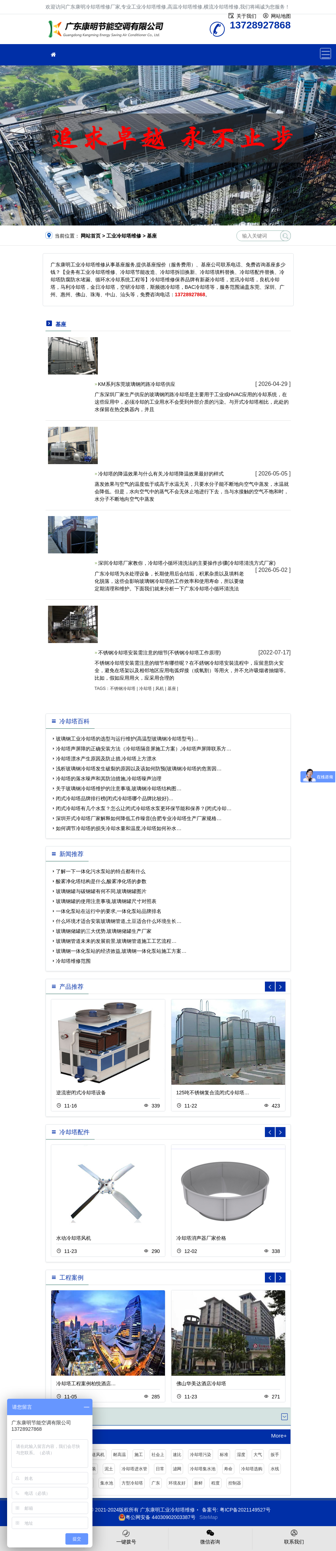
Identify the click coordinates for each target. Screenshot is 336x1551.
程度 (215, 1483)
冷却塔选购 (251, 1468)
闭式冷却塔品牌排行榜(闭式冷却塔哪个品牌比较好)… (115, 798)
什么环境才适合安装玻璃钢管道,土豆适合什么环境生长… (119, 921)
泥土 (109, 1468)
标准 (224, 1454)
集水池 (106, 1483)
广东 (155, 1483)
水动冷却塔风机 (73, 1238)
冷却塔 (145, 688)
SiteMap (208, 1517)
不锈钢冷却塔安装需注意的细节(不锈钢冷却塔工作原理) (159, 652)
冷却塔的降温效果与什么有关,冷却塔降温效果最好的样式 (161, 474)
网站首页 (91, 236)
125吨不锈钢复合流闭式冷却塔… (212, 1092)
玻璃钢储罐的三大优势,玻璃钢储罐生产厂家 (104, 931)
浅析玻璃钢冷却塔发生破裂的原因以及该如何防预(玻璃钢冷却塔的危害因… (139, 768)
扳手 (275, 1454)
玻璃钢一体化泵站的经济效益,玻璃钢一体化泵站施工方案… (121, 951)
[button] (281, 987)
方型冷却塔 (132, 1483)
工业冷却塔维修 (108, 31)
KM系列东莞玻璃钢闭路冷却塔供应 (136, 384)
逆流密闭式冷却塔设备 (81, 1092)
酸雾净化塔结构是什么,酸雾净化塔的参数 (101, 881)
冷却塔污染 (200, 1454)
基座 (171, 688)
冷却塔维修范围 (73, 961)
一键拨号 (126, 1536)
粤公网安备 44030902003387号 (157, 1517)
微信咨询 (210, 1536)
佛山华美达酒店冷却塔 (201, 1383)
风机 (159, 688)
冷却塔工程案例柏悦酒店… (86, 1383)
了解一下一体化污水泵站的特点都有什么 (100, 871)
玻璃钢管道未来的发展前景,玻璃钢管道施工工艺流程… (116, 941)
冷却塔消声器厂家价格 (201, 1238)
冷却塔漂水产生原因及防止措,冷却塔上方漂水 (106, 758)
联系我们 (294, 1536)
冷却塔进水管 (134, 1468)
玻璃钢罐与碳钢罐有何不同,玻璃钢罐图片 (101, 891)
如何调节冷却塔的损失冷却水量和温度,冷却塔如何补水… (119, 828)
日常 (160, 1468)
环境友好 (177, 1483)
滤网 (177, 1468)
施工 (138, 1454)
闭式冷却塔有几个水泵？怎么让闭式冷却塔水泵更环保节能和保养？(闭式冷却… (144, 808)
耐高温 (119, 1454)
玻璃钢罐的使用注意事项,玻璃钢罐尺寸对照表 (106, 901)
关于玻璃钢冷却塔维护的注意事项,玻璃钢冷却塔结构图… (119, 788)
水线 (275, 1468)
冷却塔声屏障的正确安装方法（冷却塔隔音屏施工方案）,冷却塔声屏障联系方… (143, 748)
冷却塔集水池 (202, 1468)
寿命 (228, 1468)
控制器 (234, 1483)
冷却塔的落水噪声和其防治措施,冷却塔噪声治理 (109, 778)
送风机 (98, 1454)
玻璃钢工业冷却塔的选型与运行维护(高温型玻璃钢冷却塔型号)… (127, 739)
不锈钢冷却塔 (122, 688)
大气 (258, 1454)
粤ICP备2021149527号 (245, 1510)
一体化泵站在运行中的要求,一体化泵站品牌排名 (109, 911)
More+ (279, 1436)
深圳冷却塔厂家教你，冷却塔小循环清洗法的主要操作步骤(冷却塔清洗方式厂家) (187, 563)
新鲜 (198, 1483)
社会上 (157, 1454)
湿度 (241, 1454)
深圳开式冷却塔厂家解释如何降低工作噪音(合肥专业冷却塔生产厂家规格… (139, 818)
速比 (177, 1454)
